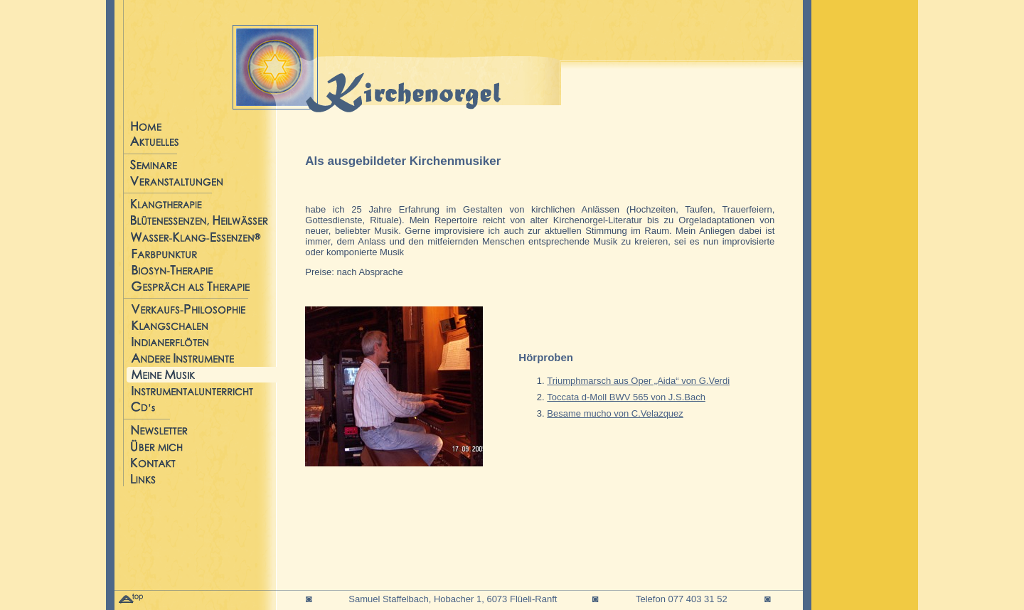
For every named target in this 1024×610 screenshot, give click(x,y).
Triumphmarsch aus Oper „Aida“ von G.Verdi (638, 380)
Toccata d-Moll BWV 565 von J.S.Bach (626, 397)
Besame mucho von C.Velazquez (615, 413)
